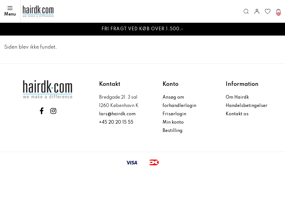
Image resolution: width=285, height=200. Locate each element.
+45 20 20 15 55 (116, 122)
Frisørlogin (174, 114)
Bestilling (173, 131)
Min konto (173, 122)
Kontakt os (237, 114)
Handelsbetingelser (246, 106)
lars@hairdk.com (117, 114)
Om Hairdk (237, 97)
